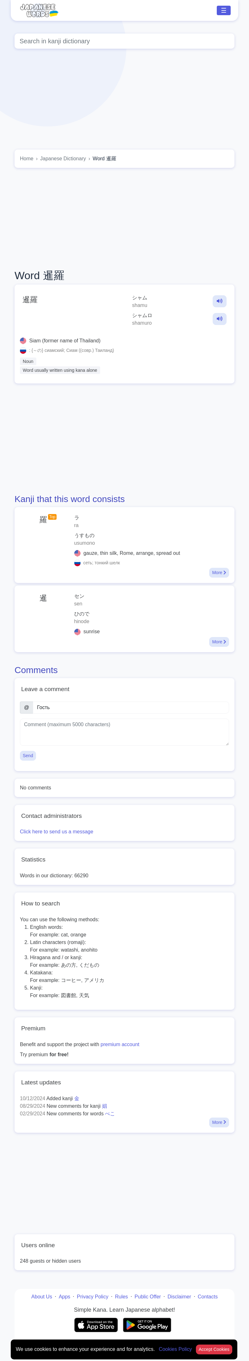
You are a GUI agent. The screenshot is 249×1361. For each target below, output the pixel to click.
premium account (119, 1044)
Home (26, 158)
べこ (110, 1113)
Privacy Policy (92, 1296)
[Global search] (124, 41)
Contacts (208, 1296)
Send (28, 755)
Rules (121, 1296)
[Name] (131, 708)
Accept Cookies (214, 1349)
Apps (64, 1296)
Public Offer (148, 1296)
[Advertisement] (124, 218)
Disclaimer (179, 1296)
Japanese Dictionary (63, 158)
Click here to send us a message (56, 831)
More (219, 572)
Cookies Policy (176, 1349)
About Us (41, 1296)
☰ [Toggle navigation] (224, 10)
